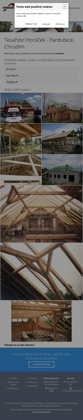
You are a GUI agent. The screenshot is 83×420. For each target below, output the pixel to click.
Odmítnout (60, 24)
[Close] (65, 7)
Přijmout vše (31, 24)
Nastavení (46, 24)
